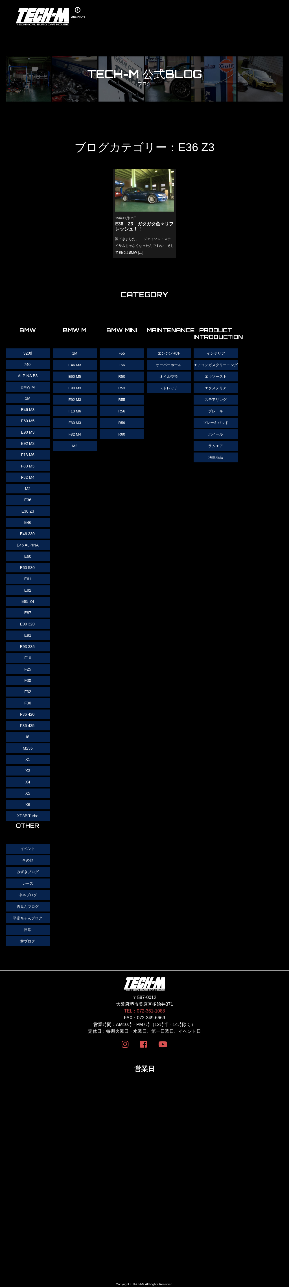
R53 (122, 387)
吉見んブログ (28, 905)
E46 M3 (75, 364)
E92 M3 (75, 398)
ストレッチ (169, 387)
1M (74, 353)
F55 (121, 353)
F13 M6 (74, 409)
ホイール (216, 439)
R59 (122, 421)
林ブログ (28, 939)
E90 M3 (75, 387)
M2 (74, 443)
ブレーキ (216, 416)
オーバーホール (169, 364)
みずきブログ (28, 871)
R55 (122, 398)
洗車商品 (216, 461)
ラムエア (216, 450)
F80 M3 (74, 421)
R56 (122, 409)
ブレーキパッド (215, 427)
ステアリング (215, 405)
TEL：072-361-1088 (144, 1008)
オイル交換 (169, 376)
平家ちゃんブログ (27, 916)
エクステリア (215, 394)
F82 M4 (74, 432)
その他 (28, 860)
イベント (28, 848)
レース (28, 882)
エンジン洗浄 (169, 353)
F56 (121, 364)
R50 (122, 376)
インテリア (215, 353)
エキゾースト (215, 382)
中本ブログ (28, 893)
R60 (122, 432)
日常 (28, 927)
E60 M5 (75, 376)
